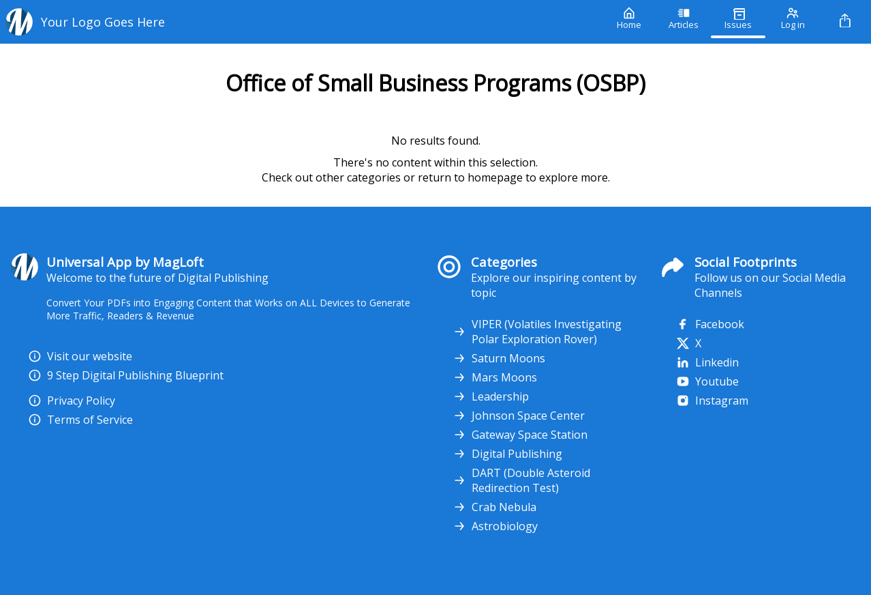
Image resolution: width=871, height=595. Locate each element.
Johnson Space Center (519, 415)
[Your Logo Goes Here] (300, 22)
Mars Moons (495, 377)
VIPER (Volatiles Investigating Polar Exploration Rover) (537, 332)
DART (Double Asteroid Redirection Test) (521, 480)
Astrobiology (495, 526)
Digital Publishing (507, 453)
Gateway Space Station (520, 434)
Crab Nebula (494, 506)
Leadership (491, 396)
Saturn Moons (499, 358)
